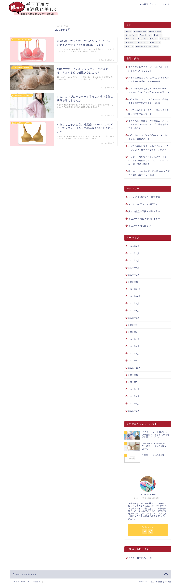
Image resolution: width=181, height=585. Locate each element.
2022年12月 (134, 282)
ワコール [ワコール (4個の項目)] (130, 46)
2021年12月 (134, 360)
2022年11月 (134, 289)
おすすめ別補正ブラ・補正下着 (144, 197)
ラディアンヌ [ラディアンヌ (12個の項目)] (155, 42)
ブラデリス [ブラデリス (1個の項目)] (130, 42)
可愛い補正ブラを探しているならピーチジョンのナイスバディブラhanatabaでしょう (148, 90)
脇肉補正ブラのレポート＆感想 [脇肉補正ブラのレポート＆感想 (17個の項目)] (148, 46)
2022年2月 (134, 346)
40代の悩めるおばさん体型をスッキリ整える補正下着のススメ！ (148, 137)
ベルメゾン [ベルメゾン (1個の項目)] (142, 42)
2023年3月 (134, 275)
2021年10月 (134, 375)
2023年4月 (134, 267)
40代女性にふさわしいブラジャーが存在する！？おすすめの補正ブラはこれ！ (148, 101)
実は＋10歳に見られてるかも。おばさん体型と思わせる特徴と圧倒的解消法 (148, 80)
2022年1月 (134, 353)
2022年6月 (134, 318)
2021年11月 (134, 368)
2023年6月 (134, 253)
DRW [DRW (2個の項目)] (129, 31)
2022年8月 (134, 310)
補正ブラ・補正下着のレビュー (144, 218)
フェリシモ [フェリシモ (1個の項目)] (165, 39)
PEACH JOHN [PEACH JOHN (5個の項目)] (156, 31)
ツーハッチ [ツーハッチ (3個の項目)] (130, 39)
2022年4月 (134, 332)
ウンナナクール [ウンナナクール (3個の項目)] (132, 35)
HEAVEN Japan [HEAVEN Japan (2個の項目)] (141, 31)
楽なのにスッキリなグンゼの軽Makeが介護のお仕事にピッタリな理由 (149, 173)
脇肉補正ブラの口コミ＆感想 (154, 4)
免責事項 (37, 581)
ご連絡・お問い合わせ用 (140, 558)
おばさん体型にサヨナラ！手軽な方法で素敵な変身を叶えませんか (148, 112)
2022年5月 (134, 325)
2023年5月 (134, 260)
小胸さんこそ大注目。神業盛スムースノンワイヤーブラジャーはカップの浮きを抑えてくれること (148, 124)
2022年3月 (134, 339)
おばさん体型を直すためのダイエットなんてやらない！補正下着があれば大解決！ (148, 148)
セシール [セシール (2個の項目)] (158, 35)
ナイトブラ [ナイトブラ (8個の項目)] (142, 39)
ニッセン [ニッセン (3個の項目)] (154, 39)
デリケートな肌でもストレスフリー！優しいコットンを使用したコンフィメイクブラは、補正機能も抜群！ (148, 160)
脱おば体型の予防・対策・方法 (144, 211)
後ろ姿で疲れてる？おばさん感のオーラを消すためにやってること (148, 69)
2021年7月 (134, 396)
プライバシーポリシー (20, 581)
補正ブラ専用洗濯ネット (140, 225)
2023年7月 (134, 246)
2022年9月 (134, 303)
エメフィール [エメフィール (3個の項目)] (146, 35)
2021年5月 (134, 411)
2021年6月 (134, 403)
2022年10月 (134, 296)
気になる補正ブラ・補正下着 (143, 204)
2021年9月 (134, 382)
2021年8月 (134, 389)
